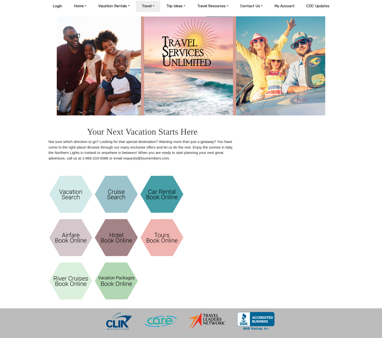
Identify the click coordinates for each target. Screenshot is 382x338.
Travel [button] (147, 6)
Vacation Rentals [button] (112, 6)
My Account (284, 6)
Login (57, 6)
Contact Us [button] (250, 6)
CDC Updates (317, 6)
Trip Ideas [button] (174, 6)
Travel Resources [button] (211, 6)
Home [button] (79, 6)
